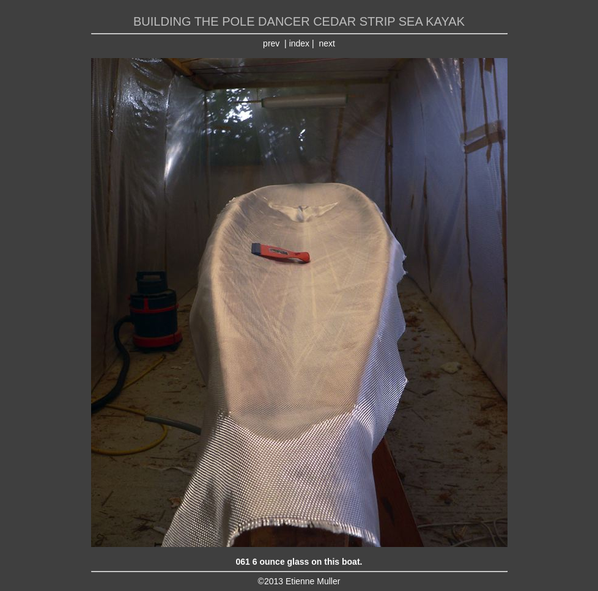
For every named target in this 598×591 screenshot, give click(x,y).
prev (271, 43)
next (326, 43)
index (299, 43)
